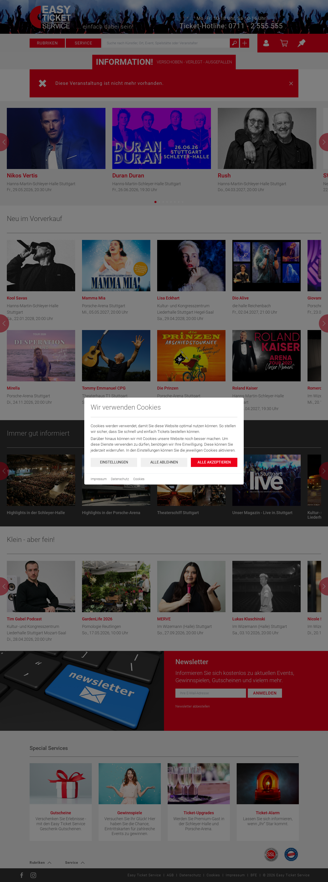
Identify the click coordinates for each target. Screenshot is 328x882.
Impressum (99, 479)
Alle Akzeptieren (214, 462)
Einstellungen (114, 462)
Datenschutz (120, 479)
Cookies (138, 479)
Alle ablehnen (164, 462)
